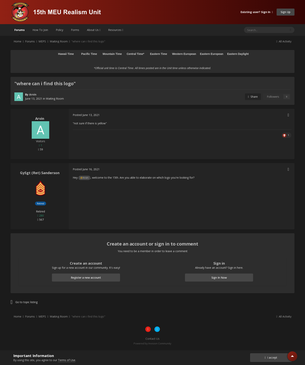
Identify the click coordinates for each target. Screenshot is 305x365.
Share (253, 96)
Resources (115, 30)
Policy (59, 30)
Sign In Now (219, 277)
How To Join (40, 30)
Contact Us (152, 338)
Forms (75, 30)
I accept (271, 357)
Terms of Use (66, 360)
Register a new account (86, 277)
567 (40, 219)
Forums (19, 32)
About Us (93, 30)
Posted (86, 115)
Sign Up (285, 12)
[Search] (256, 30)
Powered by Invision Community (152, 343)
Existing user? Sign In (257, 12)
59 (40, 149)
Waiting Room (55, 98)
